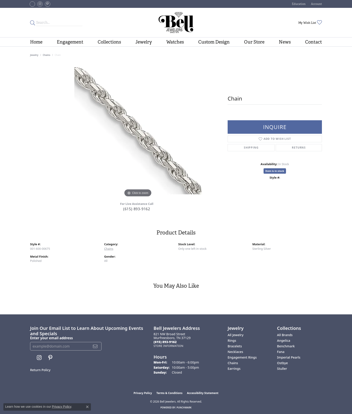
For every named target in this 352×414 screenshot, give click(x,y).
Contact (313, 42)
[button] (298, 4)
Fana (280, 352)
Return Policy (40, 370)
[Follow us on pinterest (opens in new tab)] (47, 4)
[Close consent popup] (87, 406)
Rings (232, 340)
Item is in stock (274, 171)
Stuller (282, 368)
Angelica (283, 340)
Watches (175, 42)
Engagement (70, 42)
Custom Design (214, 42)
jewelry (34, 55)
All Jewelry (236, 335)
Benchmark (286, 346)
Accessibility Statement (202, 393)
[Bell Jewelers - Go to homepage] (176, 22)
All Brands (285, 335)
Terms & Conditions (169, 393)
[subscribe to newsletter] (95, 346)
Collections (109, 42)
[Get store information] (168, 346)
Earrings (234, 368)
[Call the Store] (165, 342)
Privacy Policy (143, 393)
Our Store (254, 42)
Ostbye (282, 363)
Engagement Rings (242, 357)
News (285, 42)
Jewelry (143, 42)
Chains (46, 55)
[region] (137, 131)
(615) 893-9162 (136, 208)
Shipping (251, 147)
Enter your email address (51, 338)
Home (36, 42)
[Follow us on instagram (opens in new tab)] (40, 4)
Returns (299, 147)
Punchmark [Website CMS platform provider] (184, 407)
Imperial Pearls (288, 357)
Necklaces (235, 352)
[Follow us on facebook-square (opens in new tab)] (32, 4)
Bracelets (235, 346)
